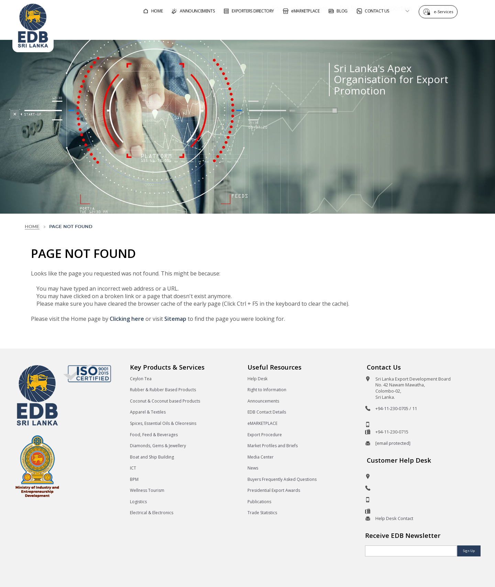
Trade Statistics (262, 513)
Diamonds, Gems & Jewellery (158, 446)
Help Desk (257, 379)
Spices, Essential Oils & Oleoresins (163, 423)
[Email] (411, 550)
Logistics (138, 502)
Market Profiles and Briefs (273, 446)
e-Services (445, 11)
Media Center (261, 457)
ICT (133, 468)
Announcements (263, 401)
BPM (134, 479)
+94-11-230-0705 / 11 (396, 408)
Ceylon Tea (141, 379)
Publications (259, 502)
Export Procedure (265, 435)
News (253, 468)
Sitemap (175, 319)
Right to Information (267, 390)
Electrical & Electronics (151, 513)
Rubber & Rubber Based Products (163, 390)
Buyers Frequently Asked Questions (282, 479)
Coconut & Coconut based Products (165, 401)
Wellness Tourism (147, 490)
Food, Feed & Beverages (154, 435)
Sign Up (469, 551)
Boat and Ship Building (152, 457)
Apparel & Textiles (148, 412)
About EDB (421, 28)
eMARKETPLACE (262, 423)
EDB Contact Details (267, 412)
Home (32, 227)
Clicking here (127, 319)
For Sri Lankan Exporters (356, 28)
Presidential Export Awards (274, 490)
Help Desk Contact (394, 518)
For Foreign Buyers (280, 28)
